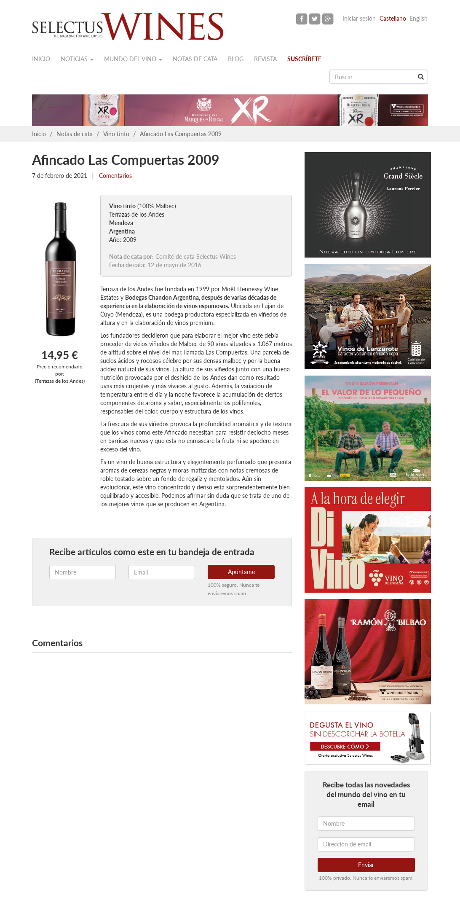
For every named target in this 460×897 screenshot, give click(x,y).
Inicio (41, 58)
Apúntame (241, 571)
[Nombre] (366, 823)
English (418, 18)
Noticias (77, 58)
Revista (265, 58)
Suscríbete (304, 58)
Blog (235, 58)
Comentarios (114, 175)
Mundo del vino (133, 58)
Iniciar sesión (359, 18)
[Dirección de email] (366, 844)
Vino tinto (116, 133)
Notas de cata (195, 58)
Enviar (366, 864)
